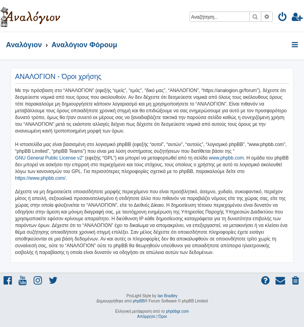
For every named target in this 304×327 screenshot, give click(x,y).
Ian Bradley (168, 296)
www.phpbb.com (226, 158)
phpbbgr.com (177, 311)
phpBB (138, 301)
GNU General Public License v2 (48, 158)
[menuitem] (283, 18)
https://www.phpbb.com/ (40, 178)
